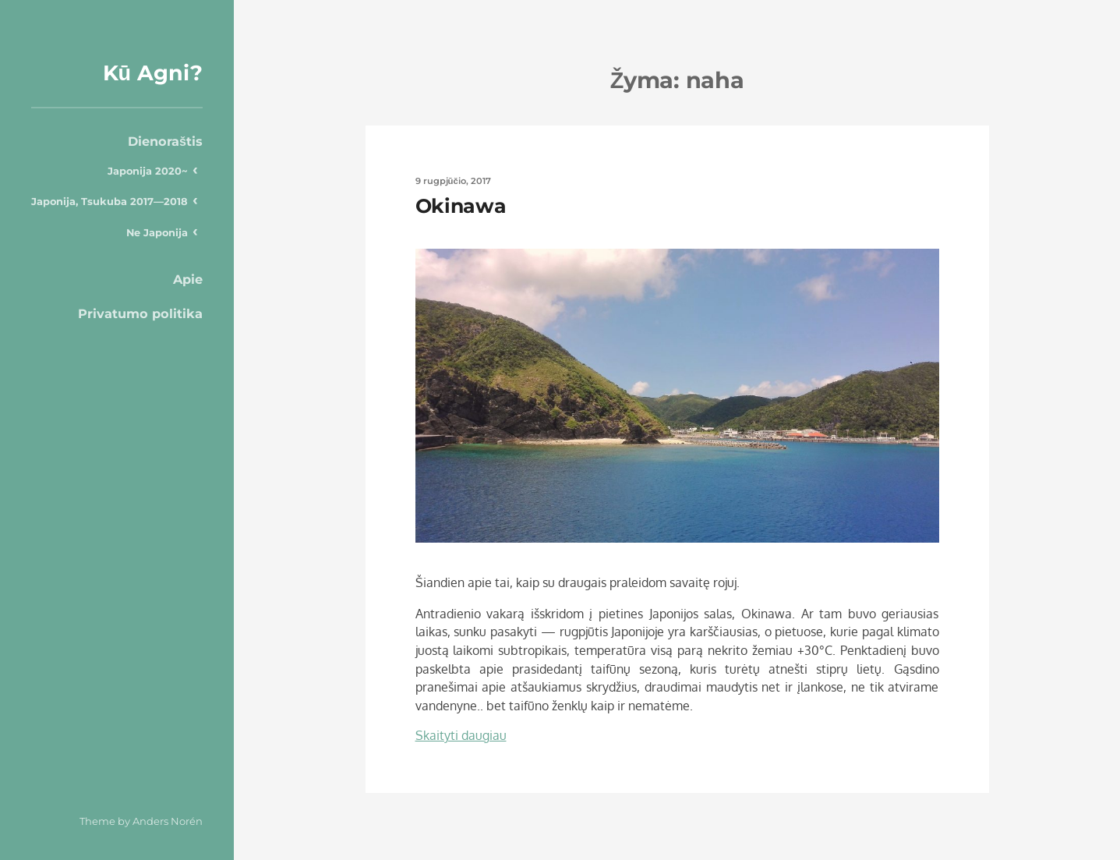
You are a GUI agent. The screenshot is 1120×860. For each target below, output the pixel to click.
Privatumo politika (140, 313)
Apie (188, 279)
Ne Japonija (157, 232)
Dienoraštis (165, 141)
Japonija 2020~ (148, 171)
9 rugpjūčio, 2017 (453, 180)
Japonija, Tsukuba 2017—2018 (109, 201)
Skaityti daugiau (461, 735)
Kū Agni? (153, 73)
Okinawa (461, 206)
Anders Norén (167, 821)
